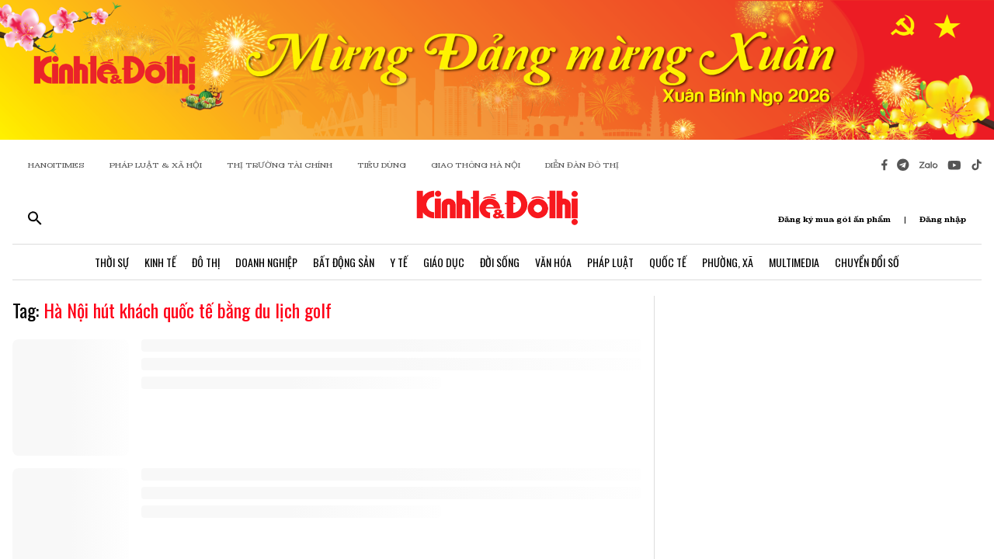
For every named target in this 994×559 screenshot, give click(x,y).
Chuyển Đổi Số (867, 262)
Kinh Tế (160, 262)
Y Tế (399, 262)
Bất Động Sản (343, 262)
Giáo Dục (443, 262)
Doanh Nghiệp (266, 262)
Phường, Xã (727, 262)
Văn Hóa (553, 262)
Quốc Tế (667, 262)
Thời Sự (112, 262)
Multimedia (794, 262)
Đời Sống (500, 262)
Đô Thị (206, 262)
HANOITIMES (56, 165)
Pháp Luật (610, 262)
